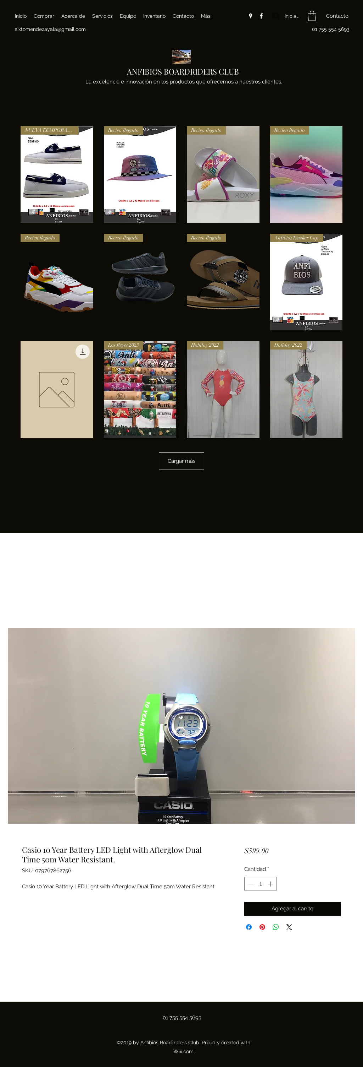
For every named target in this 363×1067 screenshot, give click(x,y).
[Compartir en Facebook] (249, 927)
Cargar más (181, 461)
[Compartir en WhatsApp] (276, 927)
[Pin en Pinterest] (262, 927)
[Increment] (271, 883)
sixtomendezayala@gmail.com (50, 29)
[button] (312, 16)
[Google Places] (250, 16)
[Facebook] (261, 16)
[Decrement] (250, 883)
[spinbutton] (260, 883)
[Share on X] (289, 927)
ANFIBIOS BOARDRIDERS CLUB (183, 71)
